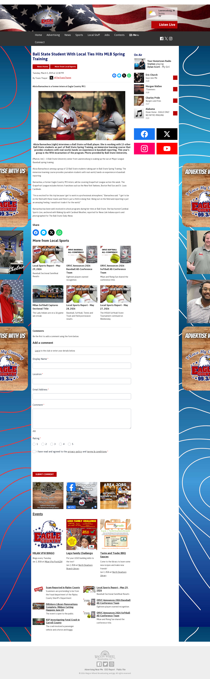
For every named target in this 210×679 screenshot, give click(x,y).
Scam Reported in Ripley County (63, 587)
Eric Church (152, 74)
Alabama (150, 109)
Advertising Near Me (94, 669)
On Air (132, 34)
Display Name (40, 358)
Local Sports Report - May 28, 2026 (81, 297)
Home (38, 34)
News (67, 34)
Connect (40, 42)
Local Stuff (94, 34)
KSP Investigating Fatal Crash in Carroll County (63, 621)
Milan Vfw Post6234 (53, 561)
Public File (121, 669)
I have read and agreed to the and (72, 451)
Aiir (113, 673)
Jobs (107, 34)
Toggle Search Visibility (175, 39)
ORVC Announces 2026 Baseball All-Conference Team (81, 260)
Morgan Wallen (154, 86)
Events (38, 514)
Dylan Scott (153, 67)
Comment (38, 404)
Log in (37, 350)
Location (38, 374)
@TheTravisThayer (60, 77)
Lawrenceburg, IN (166, 10)
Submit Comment (44, 474)
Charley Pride (153, 97)
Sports (79, 34)
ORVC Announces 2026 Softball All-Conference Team (115, 260)
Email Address (41, 389)
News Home (42, 67)
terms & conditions (97, 451)
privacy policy (75, 451)
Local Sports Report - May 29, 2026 (48, 258)
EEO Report (109, 669)
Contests (119, 34)
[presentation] (55, 462)
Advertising (53, 34)
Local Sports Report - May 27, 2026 (115, 297)
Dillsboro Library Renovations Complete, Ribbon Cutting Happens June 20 (62, 607)
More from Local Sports (65, 67)
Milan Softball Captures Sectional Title (48, 297)
